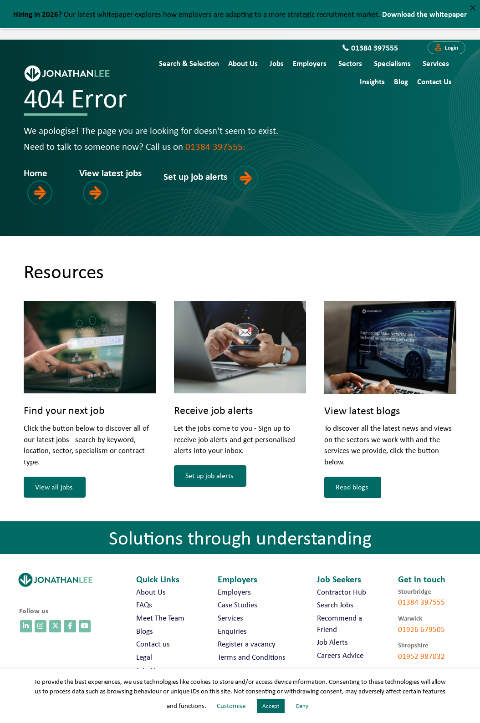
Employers (310, 63)
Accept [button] (270, 706)
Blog (401, 81)
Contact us (434, 81)
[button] (447, 47)
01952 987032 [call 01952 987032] (421, 656)
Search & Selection (189, 63)
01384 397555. (215, 146)
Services (436, 63)
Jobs (277, 63)
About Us (243, 63)
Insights (372, 81)
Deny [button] (302, 706)
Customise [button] (231, 705)
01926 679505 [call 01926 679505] (421, 629)
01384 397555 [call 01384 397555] (421, 602)
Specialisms (392, 63)
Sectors (350, 63)
